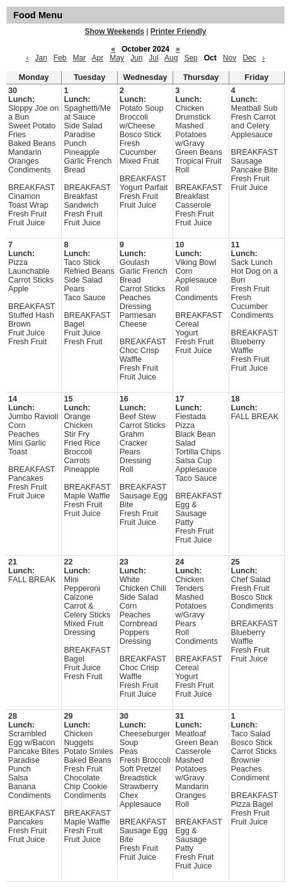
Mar (79, 57)
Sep (190, 57)
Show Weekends (114, 31)
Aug (171, 57)
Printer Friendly (179, 31)
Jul (153, 57)
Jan (41, 57)
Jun (136, 57)
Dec (249, 57)
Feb (60, 57)
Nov (229, 57)
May (117, 57)
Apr (98, 57)
